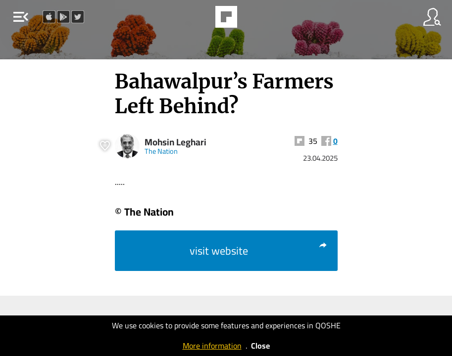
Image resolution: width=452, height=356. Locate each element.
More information (212, 345)
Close (260, 345)
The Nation (161, 151)
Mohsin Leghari (175, 142)
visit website (259, 250)
